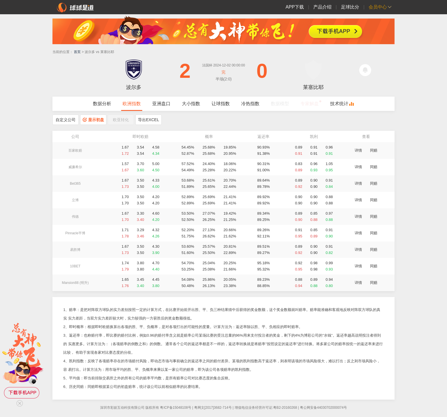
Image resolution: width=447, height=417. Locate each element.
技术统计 (339, 103)
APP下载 (295, 7)
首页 (77, 52)
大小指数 (191, 103)
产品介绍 (322, 7)
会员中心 (378, 7)
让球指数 (221, 103)
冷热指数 (250, 103)
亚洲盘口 (161, 103)
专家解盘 (309, 103)
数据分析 (102, 103)
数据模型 (280, 103)
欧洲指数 (132, 103)
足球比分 (350, 7)
